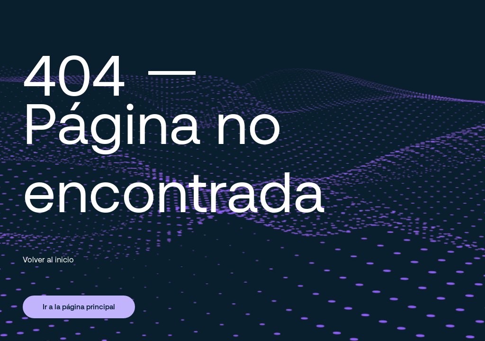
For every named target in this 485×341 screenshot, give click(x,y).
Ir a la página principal (79, 306)
